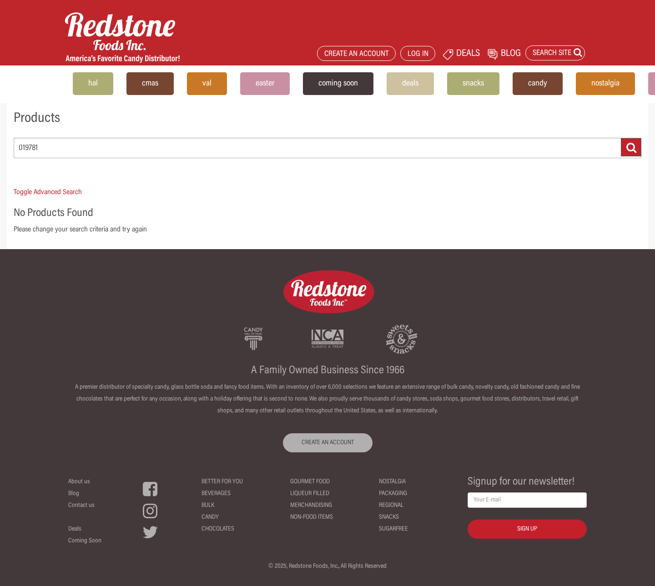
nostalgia (605, 84)
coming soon (338, 84)
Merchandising (311, 505)
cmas (150, 84)
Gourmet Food (310, 482)
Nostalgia (392, 482)
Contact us (81, 505)
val (207, 84)
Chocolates (218, 529)
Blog (73, 494)
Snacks (389, 517)
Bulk (208, 505)
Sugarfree (393, 529)
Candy (210, 517)
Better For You (222, 482)
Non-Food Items (311, 517)
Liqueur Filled (309, 494)
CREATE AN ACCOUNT (356, 54)
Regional (391, 505)
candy (537, 84)
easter (265, 84)
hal (93, 84)
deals (410, 84)
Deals (74, 529)
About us (79, 482)
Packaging (393, 494)
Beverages (216, 494)
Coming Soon (84, 541)
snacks (473, 84)
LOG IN (418, 54)
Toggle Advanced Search (48, 192)
